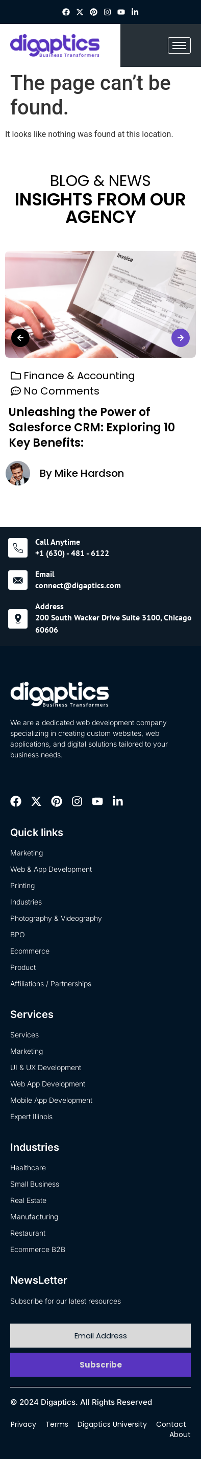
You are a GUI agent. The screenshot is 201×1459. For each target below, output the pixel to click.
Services (24, 1034)
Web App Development (47, 1083)
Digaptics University (112, 1424)
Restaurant (27, 1233)
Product (23, 967)
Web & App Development (51, 869)
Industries (26, 901)
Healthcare (28, 1167)
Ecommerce (29, 950)
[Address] (18, 619)
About (180, 1434)
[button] (20, 337)
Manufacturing (34, 1216)
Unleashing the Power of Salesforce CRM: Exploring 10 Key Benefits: (92, 428)
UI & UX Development (45, 1067)
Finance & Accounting (79, 376)
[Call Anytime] (18, 548)
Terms (56, 1424)
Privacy (23, 1424)
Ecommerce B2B (37, 1249)
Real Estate (28, 1200)
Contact (171, 1424)
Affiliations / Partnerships (50, 983)
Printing (22, 885)
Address (49, 606)
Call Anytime (57, 542)
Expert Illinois (31, 1116)
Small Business (34, 1183)
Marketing (26, 852)
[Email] (18, 580)
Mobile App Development (51, 1100)
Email (45, 574)
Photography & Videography (56, 918)
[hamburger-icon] (179, 45)
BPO (17, 934)
